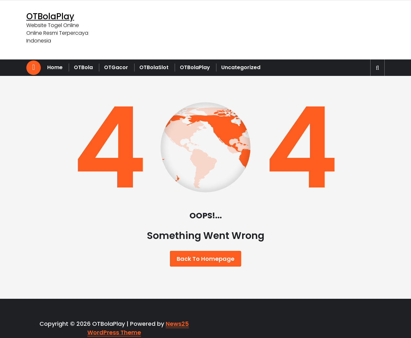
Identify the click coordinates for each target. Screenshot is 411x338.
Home (55, 67)
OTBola (83, 67)
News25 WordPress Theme (138, 328)
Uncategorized (240, 67)
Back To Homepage (205, 259)
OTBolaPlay (195, 67)
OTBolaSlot (154, 67)
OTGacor (116, 67)
